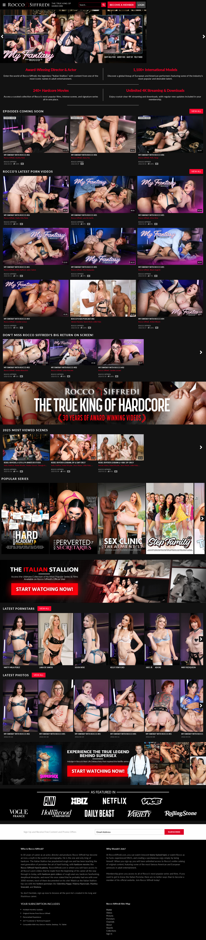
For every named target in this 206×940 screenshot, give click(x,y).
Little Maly (97, 322)
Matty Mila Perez (21, 218)
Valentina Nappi (64, 883)
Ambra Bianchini (21, 370)
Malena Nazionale (81, 883)
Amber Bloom (155, 322)
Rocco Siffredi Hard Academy (34, 867)
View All (196, 111)
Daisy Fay (86, 158)
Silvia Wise (154, 218)
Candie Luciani (115, 370)
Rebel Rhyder (20, 465)
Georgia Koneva (44, 465)
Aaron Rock (88, 322)
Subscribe (174, 831)
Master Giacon (31, 465)
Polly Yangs (154, 158)
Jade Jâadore (153, 667)
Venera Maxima (77, 322)
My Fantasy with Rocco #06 (17, 155)
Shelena (37, 887)
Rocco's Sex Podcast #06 (82, 319)
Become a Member (122, 4)
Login (141, 5)
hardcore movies (82, 864)
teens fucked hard (158, 854)
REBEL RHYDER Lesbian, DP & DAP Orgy (68, 463)
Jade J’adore (31, 270)
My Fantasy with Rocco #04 (17, 319)
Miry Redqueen (88, 270)
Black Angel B (155, 270)
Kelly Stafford (20, 270)
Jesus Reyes (77, 465)
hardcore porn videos (52, 874)
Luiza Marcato (68, 370)
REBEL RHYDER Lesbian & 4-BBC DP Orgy (116, 463)
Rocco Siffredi (9, 158)
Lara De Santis (88, 218)
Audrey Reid (20, 158)
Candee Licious (21, 322)
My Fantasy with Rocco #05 (84, 215)
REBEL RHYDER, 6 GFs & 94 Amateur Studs (22, 463)
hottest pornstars (44, 883)
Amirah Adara (103, 465)
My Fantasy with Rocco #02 (17, 367)
